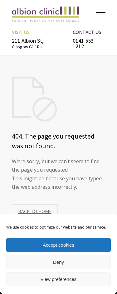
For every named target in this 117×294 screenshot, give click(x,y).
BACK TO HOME (34, 211)
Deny (58, 262)
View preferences (59, 279)
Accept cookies (58, 245)
